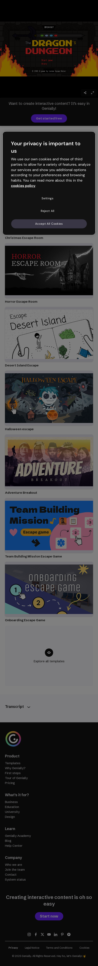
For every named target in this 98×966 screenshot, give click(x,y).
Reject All (47, 211)
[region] (49, 183)
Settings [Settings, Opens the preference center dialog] (48, 198)
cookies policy (23, 185)
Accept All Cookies (49, 224)
